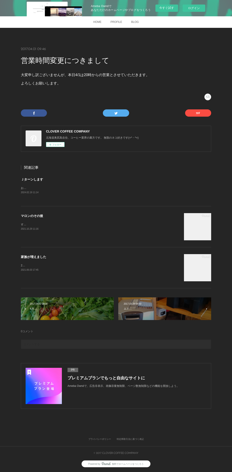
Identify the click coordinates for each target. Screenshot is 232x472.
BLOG (135, 22)
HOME (97, 22)
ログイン (194, 8)
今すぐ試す (166, 8)
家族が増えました (33, 257)
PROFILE (116, 22)
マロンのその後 (32, 216)
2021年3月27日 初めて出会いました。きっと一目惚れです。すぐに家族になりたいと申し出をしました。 (86, 265)
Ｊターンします (32, 179)
